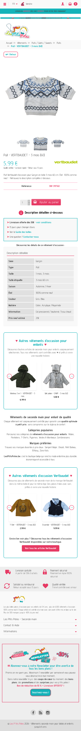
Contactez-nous (31, 236)
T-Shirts (24, 437)
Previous (9, 376)
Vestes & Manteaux (47, 437)
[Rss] (40, 712)
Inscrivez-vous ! (40, 692)
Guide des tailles (23, 231)
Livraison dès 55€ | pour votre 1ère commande (40, 11)
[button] (11, 54)
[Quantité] (24, 203)
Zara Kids (44, 450)
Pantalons (15, 437)
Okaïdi (61, 447)
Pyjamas (34, 437)
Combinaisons (63, 437)
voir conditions (43, 222)
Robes (71, 434)
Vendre (29, 3)
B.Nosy (35, 450)
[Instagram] (47, 712)
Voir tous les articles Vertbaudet (40, 548)
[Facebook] (33, 712)
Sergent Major (51, 447)
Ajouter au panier (46, 202)
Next (71, 376)
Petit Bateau (70, 447)
